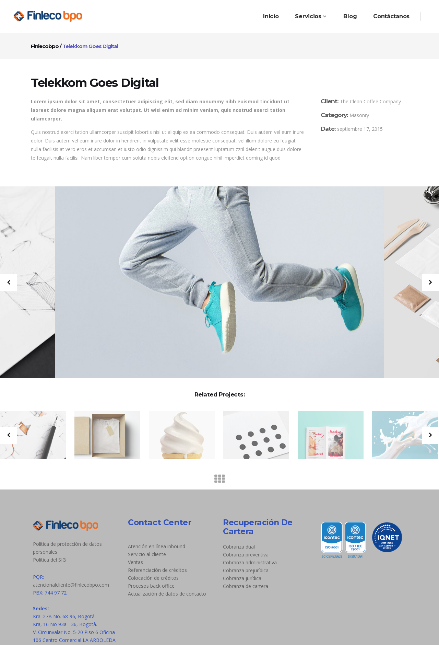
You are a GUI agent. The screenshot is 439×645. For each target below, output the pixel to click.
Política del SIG (49, 559)
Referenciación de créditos (157, 570)
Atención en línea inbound (156, 546)
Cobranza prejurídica (246, 570)
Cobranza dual (239, 546)
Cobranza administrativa (250, 562)
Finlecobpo (45, 46)
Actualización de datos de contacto (167, 593)
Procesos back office (151, 586)
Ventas (135, 562)
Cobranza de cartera (245, 586)
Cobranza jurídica (242, 578)
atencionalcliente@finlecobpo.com (71, 584)
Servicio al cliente (147, 554)
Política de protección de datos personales (67, 548)
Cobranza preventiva (246, 554)
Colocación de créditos (153, 578)
